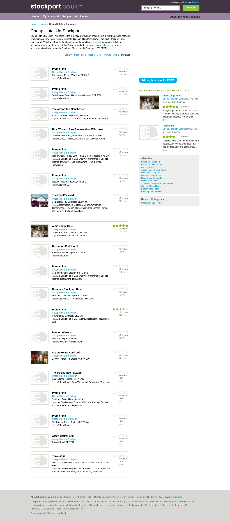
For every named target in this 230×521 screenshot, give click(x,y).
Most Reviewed (104, 55)
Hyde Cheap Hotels (149, 181)
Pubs (188, 505)
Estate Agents (171, 501)
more (165, 120)
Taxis (70, 509)
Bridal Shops (74, 501)
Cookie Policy (86, 497)
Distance (125, 55)
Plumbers (178, 505)
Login (186, 2)
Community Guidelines (146, 497)
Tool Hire (79, 509)
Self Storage (48, 509)
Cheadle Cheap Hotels (151, 167)
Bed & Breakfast (58, 501)
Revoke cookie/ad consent (106, 497)
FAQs (162, 497)
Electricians (156, 501)
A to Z (116, 55)
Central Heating (118, 501)
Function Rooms (39, 505)
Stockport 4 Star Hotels (151, 203)
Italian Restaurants (78, 505)
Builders (86, 501)
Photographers (152, 505)
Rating (91, 55)
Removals (36, 509)
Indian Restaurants (58, 505)
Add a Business (174, 497)
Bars (45, 501)
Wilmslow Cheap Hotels (151, 164)
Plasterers (167, 505)
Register (195, 2)
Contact (58, 497)
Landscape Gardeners (116, 505)
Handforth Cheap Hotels (151, 173)
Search (191, 7)
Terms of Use (127, 497)
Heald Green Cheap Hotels (153, 178)
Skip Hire (61, 509)
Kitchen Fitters (96, 505)
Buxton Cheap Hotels (150, 162)
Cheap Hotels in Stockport (175, 99)
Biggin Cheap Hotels (150, 189)
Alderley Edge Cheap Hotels (153, 170)
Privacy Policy (71, 497)
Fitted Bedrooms (187, 501)
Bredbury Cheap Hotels (151, 191)
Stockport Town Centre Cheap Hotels (157, 183)
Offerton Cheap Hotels (151, 186)
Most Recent (80, 55)
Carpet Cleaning (101, 501)
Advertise (106, 45)
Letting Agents (136, 505)
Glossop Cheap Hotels (151, 175)
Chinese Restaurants (138, 501)
